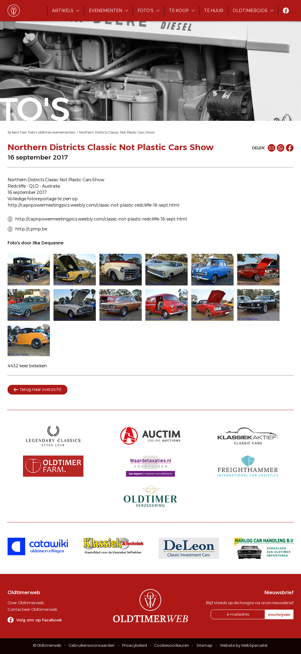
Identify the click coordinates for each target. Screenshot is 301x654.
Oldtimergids (250, 10)
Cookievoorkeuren (171, 645)
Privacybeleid (134, 645)
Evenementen (105, 10)
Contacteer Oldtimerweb (32, 609)
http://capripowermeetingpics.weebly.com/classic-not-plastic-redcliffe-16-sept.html (101, 219)
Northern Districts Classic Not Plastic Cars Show (117, 132)
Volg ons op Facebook (39, 619)
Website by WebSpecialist (244, 645)
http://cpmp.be (31, 229)
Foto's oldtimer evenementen (52, 132)
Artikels (62, 10)
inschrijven (279, 614)
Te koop (179, 10)
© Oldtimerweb (47, 645)
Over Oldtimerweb (26, 602)
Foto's (146, 10)
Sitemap (204, 645)
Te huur (213, 10)
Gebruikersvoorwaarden (92, 645)
